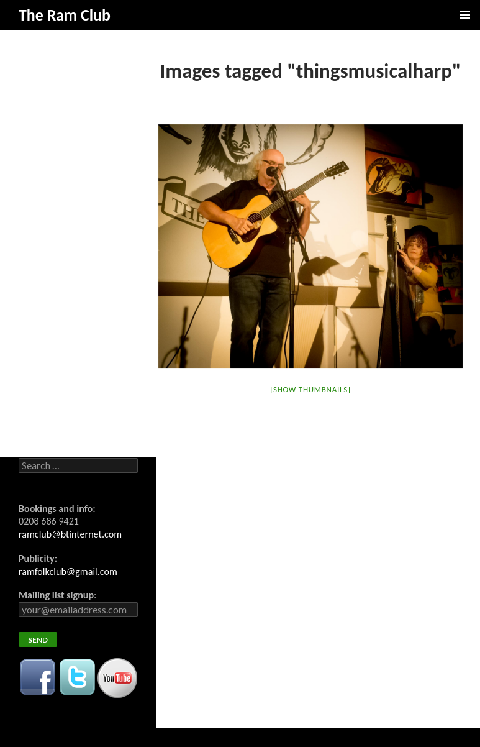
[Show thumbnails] (310, 389)
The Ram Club (65, 15)
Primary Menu (465, 15)
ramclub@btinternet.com (70, 534)
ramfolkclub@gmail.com (68, 571)
